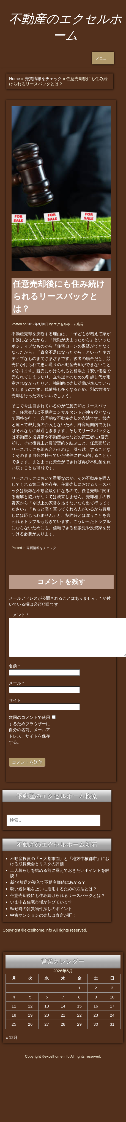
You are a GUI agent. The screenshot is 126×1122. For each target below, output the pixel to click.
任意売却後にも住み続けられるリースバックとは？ (57, 895)
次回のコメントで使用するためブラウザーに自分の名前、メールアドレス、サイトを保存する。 (29, 729)
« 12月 (12, 1037)
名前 (14, 666)
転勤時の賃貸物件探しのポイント (41, 908)
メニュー (103, 58)
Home (14, 78)
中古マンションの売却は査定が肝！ (43, 915)
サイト (15, 700)
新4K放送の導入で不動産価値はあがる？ (47, 882)
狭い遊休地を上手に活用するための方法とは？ (53, 888)
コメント (18, 614)
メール (16, 683)
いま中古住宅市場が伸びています (41, 902)
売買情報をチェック (43, 78)
